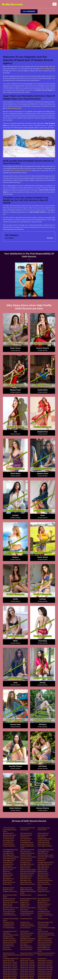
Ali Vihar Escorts (24, 837)
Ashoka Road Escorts (26, 859)
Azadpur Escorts (7, 866)
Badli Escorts (6, 871)
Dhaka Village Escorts (44, 947)
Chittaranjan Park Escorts (27, 926)
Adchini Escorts (24, 829)
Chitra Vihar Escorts (43, 924)
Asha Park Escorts (43, 853)
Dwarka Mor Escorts (8, 960)
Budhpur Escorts (42, 908)
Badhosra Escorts (42, 869)
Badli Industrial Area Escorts (28, 871)
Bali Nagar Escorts (43, 877)
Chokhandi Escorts (43, 926)
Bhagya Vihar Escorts (43, 891)
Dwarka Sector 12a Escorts (45, 962)
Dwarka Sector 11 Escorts (10, 962)
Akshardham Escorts (26, 835)
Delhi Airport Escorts (26, 942)
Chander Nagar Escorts (26, 913)
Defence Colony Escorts (27, 940)
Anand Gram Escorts (43, 840)
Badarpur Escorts (8, 869)
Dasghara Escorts (42, 937)
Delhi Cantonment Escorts (45, 942)
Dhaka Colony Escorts (26, 947)
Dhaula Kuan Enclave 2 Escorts (46, 953)
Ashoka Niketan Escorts (9, 859)
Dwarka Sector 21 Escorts (45, 971)
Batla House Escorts (43, 882)
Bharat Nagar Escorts (44, 898)
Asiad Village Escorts (8, 860)
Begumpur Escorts (43, 888)
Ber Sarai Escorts (42, 889)
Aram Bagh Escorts (8, 851)
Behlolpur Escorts (8, 889)
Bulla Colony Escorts (8, 909)
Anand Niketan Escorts (26, 842)
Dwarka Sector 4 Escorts (27, 976)
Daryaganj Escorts (8, 937)
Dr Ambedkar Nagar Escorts (11, 958)
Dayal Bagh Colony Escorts (27, 938)
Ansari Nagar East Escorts (45, 846)
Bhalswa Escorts (42, 895)
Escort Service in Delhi (14, 108)
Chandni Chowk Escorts (9, 915)
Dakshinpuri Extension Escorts (46, 935)
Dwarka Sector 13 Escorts (10, 964)
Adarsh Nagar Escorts (44, 828)
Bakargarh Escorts (8, 875)
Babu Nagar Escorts (43, 868)
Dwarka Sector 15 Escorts (45, 964)
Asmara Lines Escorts (26, 860)
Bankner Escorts (7, 880)
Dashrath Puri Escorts (9, 938)
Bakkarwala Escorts (43, 875)
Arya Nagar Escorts (8, 853)
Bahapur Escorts (7, 873)
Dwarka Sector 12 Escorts (27, 962)
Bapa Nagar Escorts (25, 880)
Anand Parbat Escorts (44, 842)
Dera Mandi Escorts (8, 946)
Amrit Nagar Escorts (8, 840)
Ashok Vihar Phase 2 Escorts (11, 857)
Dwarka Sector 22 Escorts (10, 973)
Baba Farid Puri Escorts (9, 868)
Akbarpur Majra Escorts (9, 835)
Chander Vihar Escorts (44, 913)
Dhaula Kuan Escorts (8, 953)
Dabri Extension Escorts (27, 933)
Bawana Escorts (7, 884)
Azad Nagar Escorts (8, 864)
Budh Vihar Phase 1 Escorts (10, 908)
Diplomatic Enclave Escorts (45, 955)
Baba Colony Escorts (43, 866)
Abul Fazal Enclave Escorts (27, 828)
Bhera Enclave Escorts (44, 900)
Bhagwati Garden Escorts (10, 891)
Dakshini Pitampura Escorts (10, 935)
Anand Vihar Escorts (8, 844)
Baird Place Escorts (43, 873)
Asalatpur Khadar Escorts (27, 853)
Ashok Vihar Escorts (25, 855)
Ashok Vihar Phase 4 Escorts (45, 857)
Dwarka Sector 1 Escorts (27, 960)
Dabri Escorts (6, 933)
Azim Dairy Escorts (25, 866)
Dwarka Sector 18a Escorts (45, 967)
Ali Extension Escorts (8, 837)
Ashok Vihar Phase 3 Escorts (28, 857)
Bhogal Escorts (24, 902)
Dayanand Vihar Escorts (9, 940)
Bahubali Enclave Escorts (27, 873)
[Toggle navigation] (54, 4)
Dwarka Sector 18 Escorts (27, 967)
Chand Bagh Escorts (8, 913)
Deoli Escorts (24, 944)
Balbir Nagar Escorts (26, 877)
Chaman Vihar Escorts (9, 911)
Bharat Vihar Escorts (8, 900)
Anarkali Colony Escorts (26, 844)
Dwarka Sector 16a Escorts (27, 966)
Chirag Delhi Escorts (8, 924)
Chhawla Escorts (25, 922)
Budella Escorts (24, 906)
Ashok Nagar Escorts (8, 855)
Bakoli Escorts (7, 877)
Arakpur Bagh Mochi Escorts (46, 849)
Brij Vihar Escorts (7, 906)
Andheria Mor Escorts (44, 844)
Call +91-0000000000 (29, 11)
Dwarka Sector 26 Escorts (45, 973)
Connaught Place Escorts (10, 931)
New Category (9, 238)
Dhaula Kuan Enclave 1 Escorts (28, 953)
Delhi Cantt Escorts (8, 944)
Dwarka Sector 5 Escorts (44, 976)
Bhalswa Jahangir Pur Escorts (28, 898)
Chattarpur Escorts (25, 915)
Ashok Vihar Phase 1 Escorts (45, 855)
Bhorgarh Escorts (42, 902)
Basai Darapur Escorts (9, 882)
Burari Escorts (24, 909)
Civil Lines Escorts (25, 927)
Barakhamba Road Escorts (45, 880)
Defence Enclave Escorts (44, 940)
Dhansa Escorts (7, 949)
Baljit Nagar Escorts (8, 878)
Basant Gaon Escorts (26, 882)
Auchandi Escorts (8, 862)
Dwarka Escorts (42, 958)
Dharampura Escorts (26, 949)
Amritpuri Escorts (25, 840)
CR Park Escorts (24, 931)
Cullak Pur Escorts (43, 931)
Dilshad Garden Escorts (26, 955)
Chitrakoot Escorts (8, 926)
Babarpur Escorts (25, 868)
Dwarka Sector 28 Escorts (27, 975)
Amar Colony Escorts (26, 839)
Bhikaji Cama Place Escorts (10, 902)
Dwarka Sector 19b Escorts (45, 969)
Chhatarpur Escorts (8, 922)
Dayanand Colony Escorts (45, 938)
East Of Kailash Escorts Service (21, 170)
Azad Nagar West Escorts (45, 864)
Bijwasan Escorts (7, 904)
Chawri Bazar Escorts (26, 918)
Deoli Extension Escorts (44, 944)
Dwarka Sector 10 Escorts (45, 960)
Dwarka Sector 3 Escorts (9, 976)
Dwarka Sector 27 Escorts (10, 975)
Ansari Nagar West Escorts (10, 849)
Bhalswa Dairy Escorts (9, 898)
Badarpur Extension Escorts (28, 869)
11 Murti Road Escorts (9, 828)
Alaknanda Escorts (43, 835)
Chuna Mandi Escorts (9, 927)
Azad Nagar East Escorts (27, 864)
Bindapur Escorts (25, 904)
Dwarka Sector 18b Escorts (10, 969)
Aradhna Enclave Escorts (27, 849)
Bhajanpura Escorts (25, 895)
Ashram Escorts (42, 859)
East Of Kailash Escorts (47, 68)
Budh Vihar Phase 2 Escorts (28, 908)
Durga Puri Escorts (25, 958)
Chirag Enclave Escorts (26, 924)
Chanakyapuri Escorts (44, 911)
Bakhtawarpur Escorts (26, 875)
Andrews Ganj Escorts (9, 846)
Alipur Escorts (41, 837)
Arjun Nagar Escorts (43, 851)
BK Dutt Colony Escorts (44, 904)
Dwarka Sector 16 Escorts (10, 966)
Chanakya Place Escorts (26, 911)
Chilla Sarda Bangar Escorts (45, 922)
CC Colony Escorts (43, 909)
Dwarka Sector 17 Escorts (10, 967)
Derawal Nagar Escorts (44, 946)
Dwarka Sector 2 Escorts (9, 971)
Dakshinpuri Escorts (25, 935)
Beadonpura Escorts (8, 888)
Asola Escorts (41, 860)
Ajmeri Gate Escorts (43, 833)
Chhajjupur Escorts (43, 918)
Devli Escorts (6, 947)
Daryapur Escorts (25, 937)
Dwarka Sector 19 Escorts (27, 969)
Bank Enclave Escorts (43, 878)
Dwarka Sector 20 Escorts (27, 971)
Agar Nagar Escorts (8, 833)
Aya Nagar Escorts (25, 862)
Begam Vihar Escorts (26, 888)
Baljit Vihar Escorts (25, 878)
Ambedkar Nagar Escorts (45, 839)
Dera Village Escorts (25, 946)
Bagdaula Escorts (42, 871)
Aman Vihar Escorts (8, 839)
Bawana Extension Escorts (27, 884)
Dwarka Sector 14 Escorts (27, 964)
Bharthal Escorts (25, 900)
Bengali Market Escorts (26, 889)
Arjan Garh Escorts (25, 851)
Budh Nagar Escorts (43, 906)
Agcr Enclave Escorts (26, 833)
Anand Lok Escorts (8, 842)
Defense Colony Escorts (9, 942)
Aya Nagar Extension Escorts (46, 862)
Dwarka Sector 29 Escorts (45, 975)
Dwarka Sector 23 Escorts (27, 973)
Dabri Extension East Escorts (46, 933)
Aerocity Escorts (42, 829)
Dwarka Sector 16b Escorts (45, 966)
